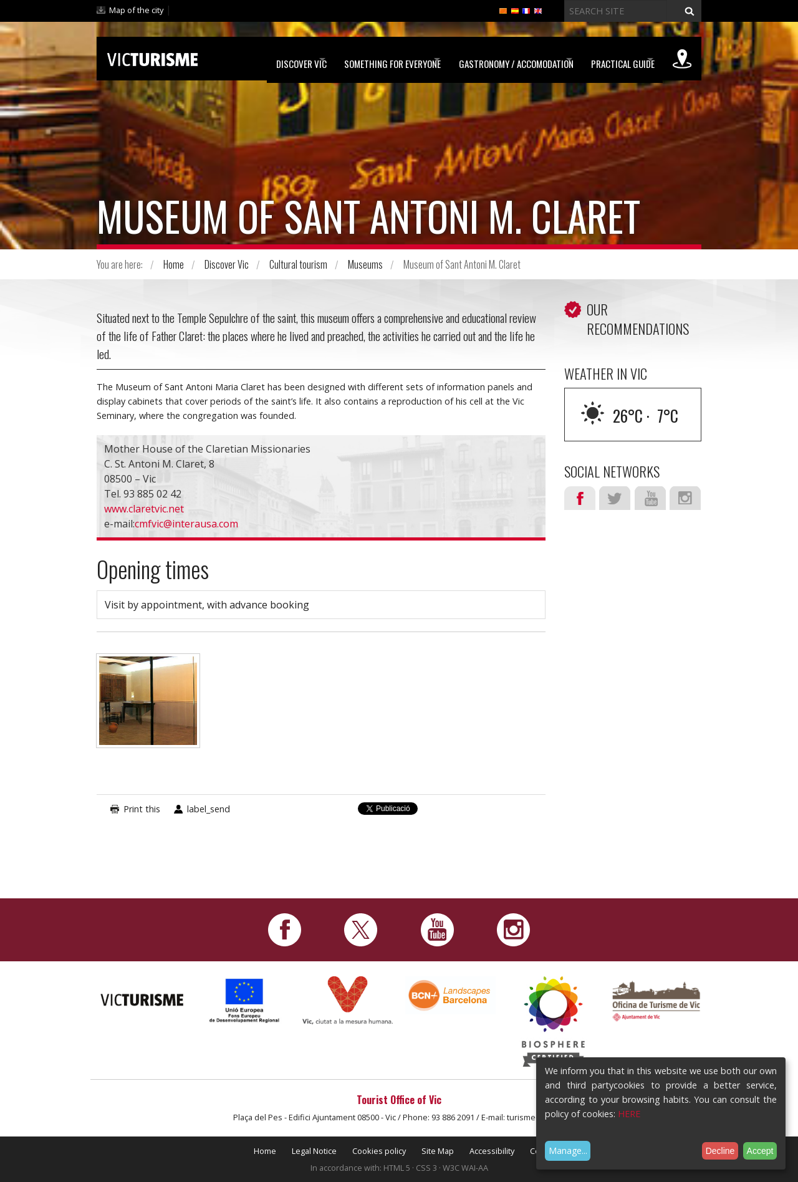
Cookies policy (379, 1150)
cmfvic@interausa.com (186, 524)
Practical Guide (609, 59)
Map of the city (136, 10)
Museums (365, 264)
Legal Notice (314, 1150)
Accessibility (491, 1150)
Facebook (579, 498)
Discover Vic (247, 59)
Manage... (568, 1150)
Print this (141, 809)
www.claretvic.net (144, 509)
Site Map (437, 1150)
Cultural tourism (298, 264)
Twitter (614, 498)
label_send (208, 809)
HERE (629, 1114)
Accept (760, 1151)
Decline (720, 1151)
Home (173, 264)
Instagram (685, 498)
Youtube (650, 498)
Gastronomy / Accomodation (488, 59)
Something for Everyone (352, 59)
